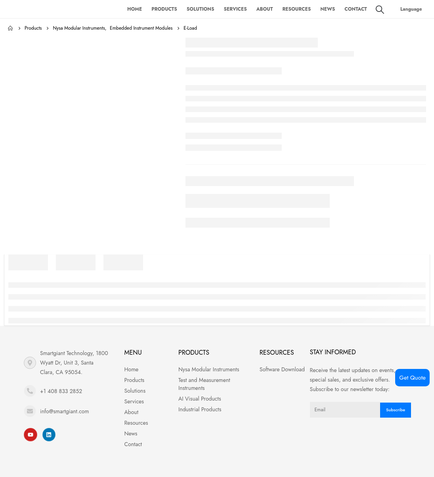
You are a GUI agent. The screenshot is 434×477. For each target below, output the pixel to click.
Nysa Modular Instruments (208, 369)
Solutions (200, 9)
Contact (355, 9)
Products (164, 9)
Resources (297, 9)
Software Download (282, 369)
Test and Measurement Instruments (204, 384)
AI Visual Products (199, 399)
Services (235, 9)
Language (411, 9)
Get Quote (412, 377)
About (264, 9)
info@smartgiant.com (64, 411)
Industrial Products (199, 409)
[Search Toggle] (380, 9)
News (327, 9)
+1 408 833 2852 (61, 391)
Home (134, 9)
